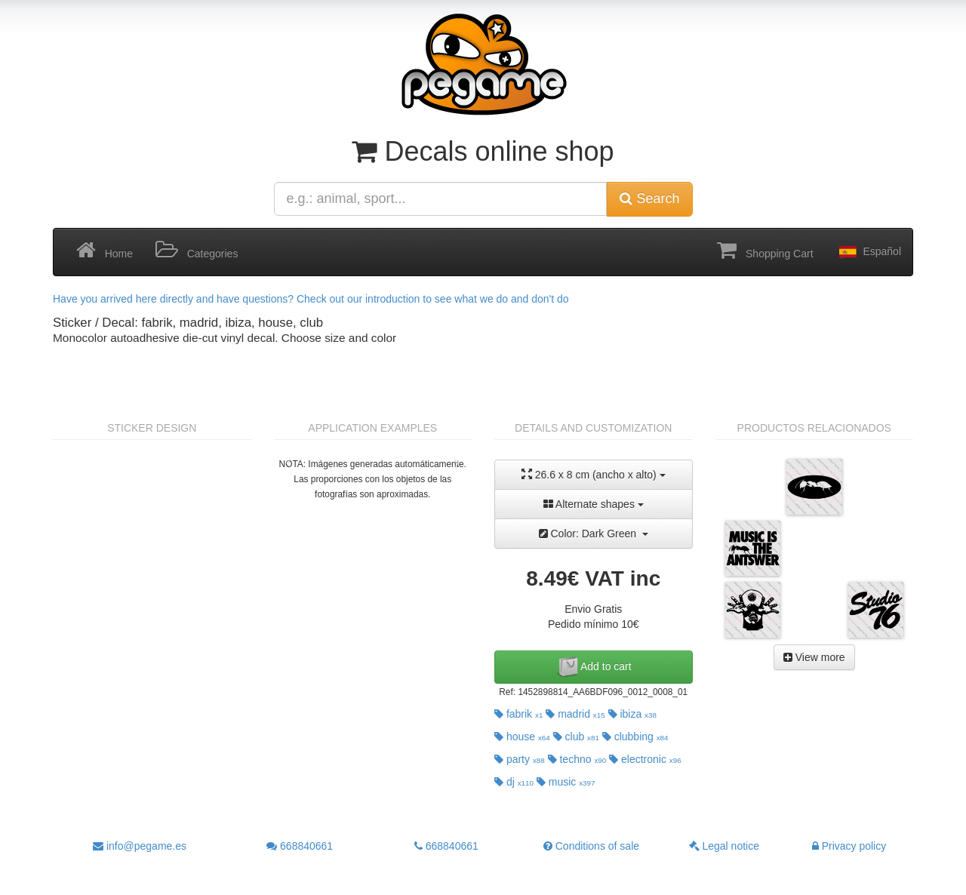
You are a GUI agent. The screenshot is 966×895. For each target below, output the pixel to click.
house (522, 736)
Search (649, 198)
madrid (575, 714)
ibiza (632, 714)
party (519, 759)
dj (514, 782)
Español (868, 252)
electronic (645, 759)
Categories (196, 250)
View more (814, 657)
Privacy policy (849, 846)
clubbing (635, 736)
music (566, 782)
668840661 (299, 846)
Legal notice (724, 846)
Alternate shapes (593, 504)
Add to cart (593, 667)
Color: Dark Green (593, 533)
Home (104, 250)
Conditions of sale (591, 846)
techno (577, 759)
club (576, 736)
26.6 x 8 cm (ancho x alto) (593, 474)
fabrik (518, 714)
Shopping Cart (765, 250)
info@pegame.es (139, 846)
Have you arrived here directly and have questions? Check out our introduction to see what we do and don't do (311, 299)
